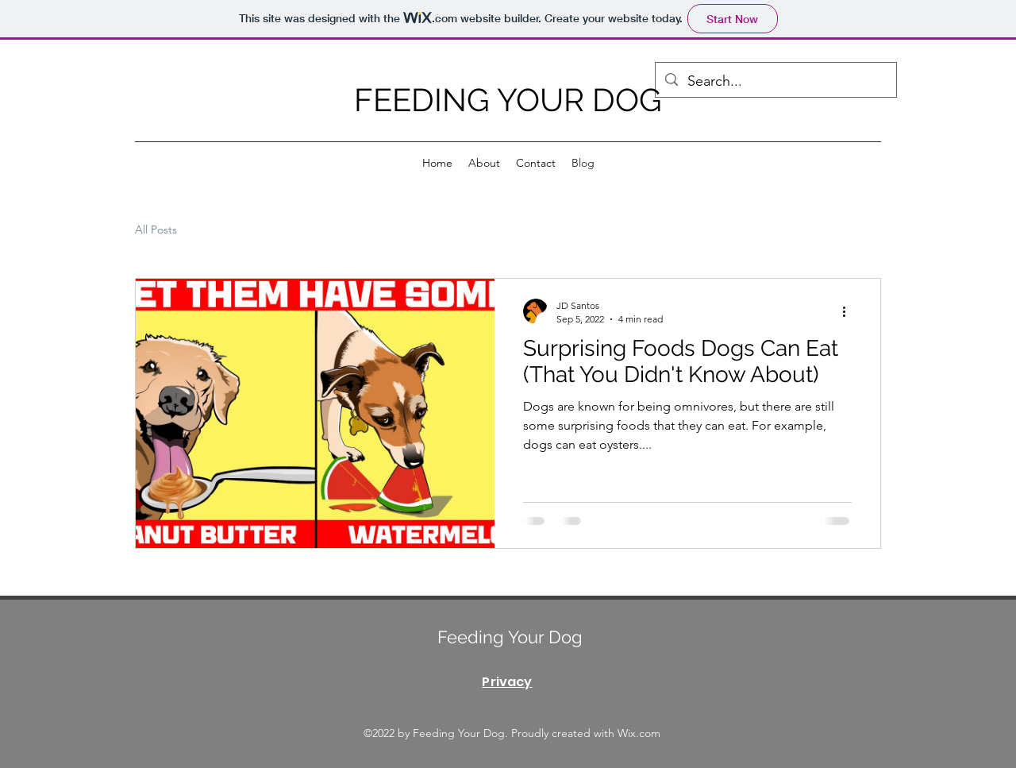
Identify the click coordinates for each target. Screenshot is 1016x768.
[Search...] (775, 82)
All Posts (156, 229)
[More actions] (849, 311)
